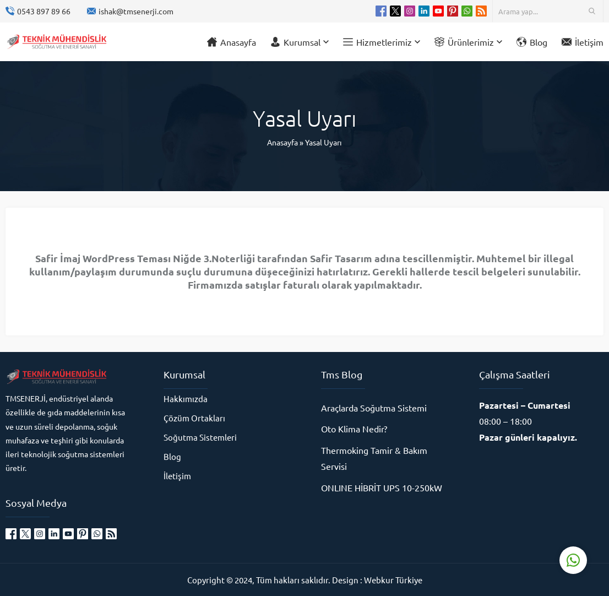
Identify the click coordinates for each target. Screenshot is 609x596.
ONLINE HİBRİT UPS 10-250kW (381, 487)
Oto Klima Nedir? (354, 428)
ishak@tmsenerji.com (136, 11)
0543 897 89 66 (43, 11)
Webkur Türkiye (393, 580)
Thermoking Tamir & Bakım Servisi (374, 458)
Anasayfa (282, 142)
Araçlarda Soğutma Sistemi (374, 407)
